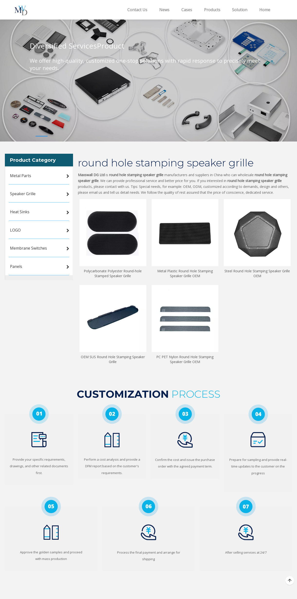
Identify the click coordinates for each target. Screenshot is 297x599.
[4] (258, 414)
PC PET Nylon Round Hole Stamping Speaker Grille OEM (184, 359)
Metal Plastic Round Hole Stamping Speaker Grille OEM (185, 273)
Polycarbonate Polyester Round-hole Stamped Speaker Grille (113, 273)
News (164, 9)
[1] (39, 414)
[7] (246, 506)
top (289, 580)
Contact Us (137, 9)
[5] (51, 506)
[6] (148, 506)
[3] (185, 414)
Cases (186, 9)
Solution (239, 9)
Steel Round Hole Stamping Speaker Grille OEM (257, 273)
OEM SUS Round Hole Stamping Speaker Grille (113, 359)
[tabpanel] (148, 74)
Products (212, 9)
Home (264, 9)
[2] (112, 414)
